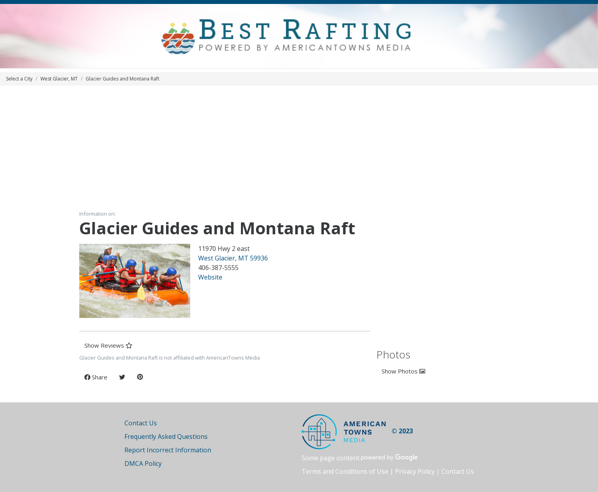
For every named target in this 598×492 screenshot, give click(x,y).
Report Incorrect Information (167, 450)
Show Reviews (108, 345)
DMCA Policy (143, 463)
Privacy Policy (415, 471)
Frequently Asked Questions (166, 436)
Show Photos (403, 371)
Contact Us (140, 423)
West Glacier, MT (59, 78)
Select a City (19, 78)
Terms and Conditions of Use (345, 471)
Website (210, 277)
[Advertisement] (299, 147)
